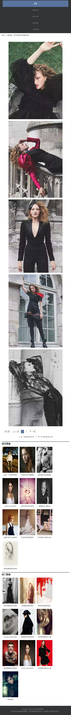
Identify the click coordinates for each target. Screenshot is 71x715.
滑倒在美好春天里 (29, 437)
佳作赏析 (35, 23)
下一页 (32, 431)
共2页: (7, 431)
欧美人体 (35, 16)
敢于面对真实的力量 (47, 437)
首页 (35, 3)
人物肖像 (35, 29)
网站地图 (46, 709)
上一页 (16, 431)
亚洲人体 (35, 10)
